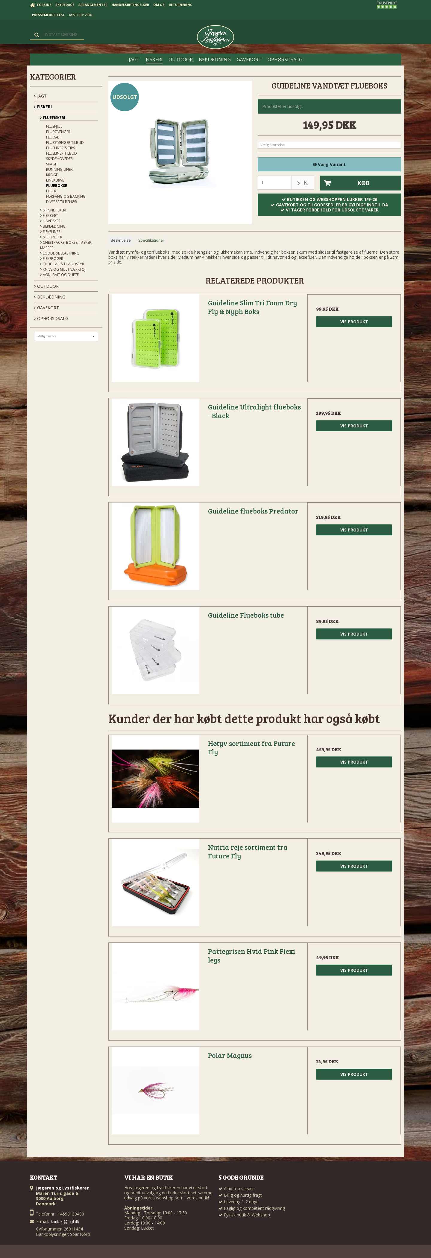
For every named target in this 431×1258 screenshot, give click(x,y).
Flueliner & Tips (60, 147)
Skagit (52, 164)
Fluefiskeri (52, 117)
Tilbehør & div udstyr (62, 263)
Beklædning (53, 226)
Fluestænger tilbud (65, 142)
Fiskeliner (50, 231)
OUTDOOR (46, 286)
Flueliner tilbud (61, 153)
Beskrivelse (121, 240)
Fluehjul (54, 126)
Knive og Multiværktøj (63, 269)
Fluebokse (56, 185)
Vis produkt (354, 322)
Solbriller (51, 237)
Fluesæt (53, 137)
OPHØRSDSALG (51, 318)
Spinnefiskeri (53, 210)
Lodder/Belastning (59, 253)
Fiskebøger (51, 258)
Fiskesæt (49, 215)
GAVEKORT (46, 307)
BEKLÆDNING (49, 297)
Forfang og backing (66, 196)
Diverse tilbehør (61, 201)
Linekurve (55, 180)
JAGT (40, 96)
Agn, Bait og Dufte (59, 274)
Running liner (59, 169)
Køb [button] (344, 183)
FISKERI (43, 106)
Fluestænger (58, 131)
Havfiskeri (50, 220)
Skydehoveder (59, 158)
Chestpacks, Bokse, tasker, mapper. (66, 245)
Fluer (51, 191)
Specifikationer (151, 240)
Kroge (52, 174)
